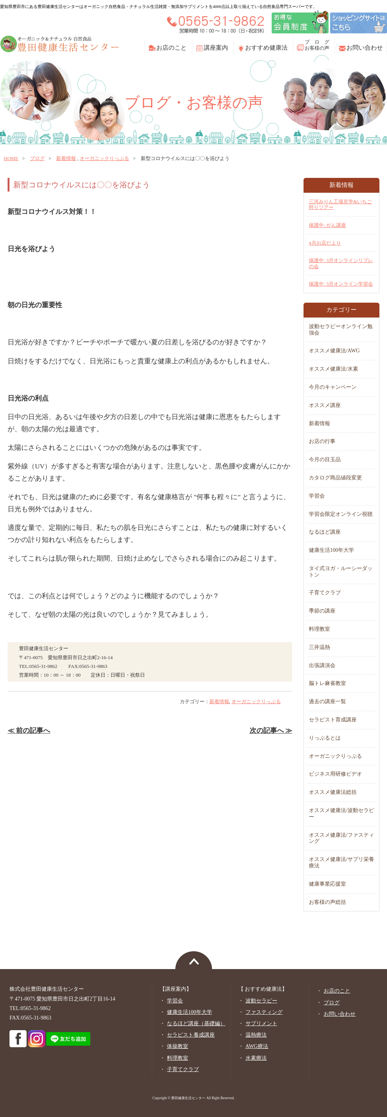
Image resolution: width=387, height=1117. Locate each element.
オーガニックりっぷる (104, 158)
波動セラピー (261, 1001)
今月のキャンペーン (333, 387)
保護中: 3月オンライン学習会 (341, 284)
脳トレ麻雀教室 (327, 683)
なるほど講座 (325, 532)
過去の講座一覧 (327, 701)
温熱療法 (256, 1035)
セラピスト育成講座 (333, 720)
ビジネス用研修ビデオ (335, 774)
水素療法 (256, 1058)
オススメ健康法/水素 (333, 369)
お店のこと (171, 47)
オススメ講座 (325, 405)
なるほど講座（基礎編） (196, 1023)
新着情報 (66, 158)
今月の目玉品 (325, 459)
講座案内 (216, 47)
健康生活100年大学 (331, 550)
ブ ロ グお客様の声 (317, 45)
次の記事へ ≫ (271, 730)
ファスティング (264, 1012)
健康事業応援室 (327, 884)
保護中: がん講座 (327, 225)
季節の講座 (322, 611)
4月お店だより (325, 243)
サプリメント (261, 1023)
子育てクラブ (325, 592)
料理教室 (319, 629)
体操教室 (177, 1046)
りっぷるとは (325, 738)
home (11, 158)
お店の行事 (322, 441)
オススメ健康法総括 (333, 792)
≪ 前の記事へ (29, 730)
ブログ (37, 158)
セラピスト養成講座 (191, 1035)
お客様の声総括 (327, 902)
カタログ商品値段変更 (335, 478)
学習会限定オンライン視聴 (341, 514)
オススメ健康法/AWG (334, 350)
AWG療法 (256, 1046)
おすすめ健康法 (266, 47)
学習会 (317, 496)
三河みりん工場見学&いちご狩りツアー (340, 205)
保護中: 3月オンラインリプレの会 (341, 263)
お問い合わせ (364, 47)
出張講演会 (322, 665)
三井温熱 (319, 647)
